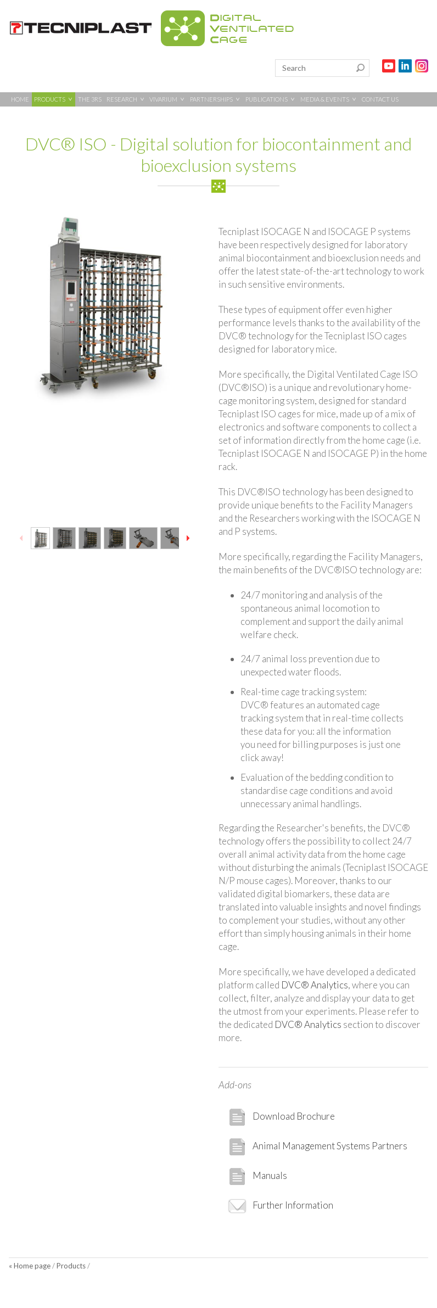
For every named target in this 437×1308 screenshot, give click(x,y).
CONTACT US (380, 99)
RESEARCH (126, 99)
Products (71, 1265)
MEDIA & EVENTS (328, 99)
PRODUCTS (53, 99)
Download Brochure (281, 1117)
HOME (20, 99)
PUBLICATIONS (270, 99)
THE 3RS (90, 99)
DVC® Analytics (314, 985)
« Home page (30, 1265)
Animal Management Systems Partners (317, 1147)
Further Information (280, 1206)
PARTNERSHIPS (215, 99)
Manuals (257, 1176)
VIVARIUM (167, 99)
